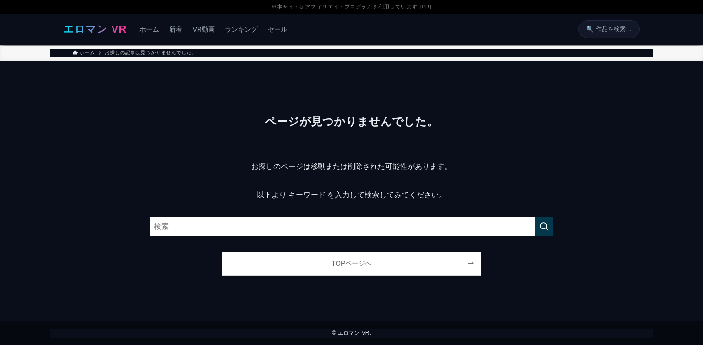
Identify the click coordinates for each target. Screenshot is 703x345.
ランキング (241, 29)
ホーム (149, 29)
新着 (175, 29)
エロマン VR (94, 29)
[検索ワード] (351, 226)
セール (277, 29)
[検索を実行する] (544, 226)
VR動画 (203, 29)
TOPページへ (351, 263)
